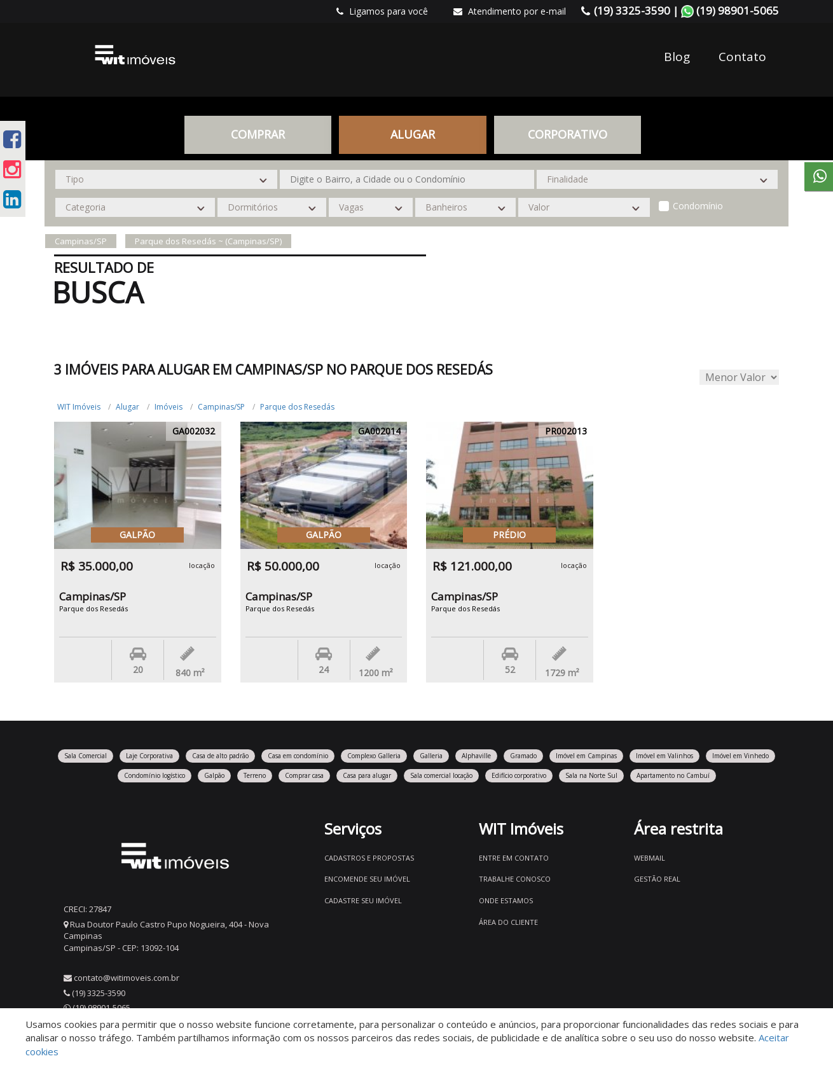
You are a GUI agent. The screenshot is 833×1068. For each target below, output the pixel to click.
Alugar (412, 134)
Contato (742, 56)
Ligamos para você (382, 11)
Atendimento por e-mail (509, 11)
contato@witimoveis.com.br (126, 977)
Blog (677, 56)
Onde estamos (506, 900)
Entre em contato (514, 858)
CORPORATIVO (567, 134)
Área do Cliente (508, 922)
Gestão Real (657, 879)
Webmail (649, 858)
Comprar (258, 134)
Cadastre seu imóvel (363, 900)
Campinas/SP (221, 406)
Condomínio (698, 205)
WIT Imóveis (78, 406)
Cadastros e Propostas (369, 858)
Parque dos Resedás (297, 406)
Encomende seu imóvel (367, 879)
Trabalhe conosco (515, 879)
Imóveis (168, 406)
